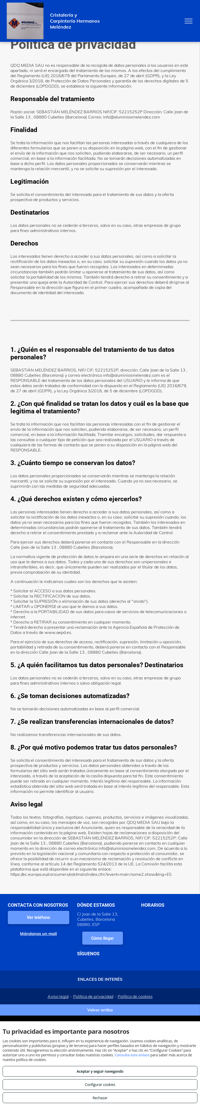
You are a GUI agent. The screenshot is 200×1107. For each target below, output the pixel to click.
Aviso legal (58, 996)
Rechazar (99, 1097)
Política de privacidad (93, 996)
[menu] (188, 21)
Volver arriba (100, 1009)
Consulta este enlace (132, 1054)
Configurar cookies (100, 1084)
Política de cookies (135, 996)
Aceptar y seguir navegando (100, 1071)
